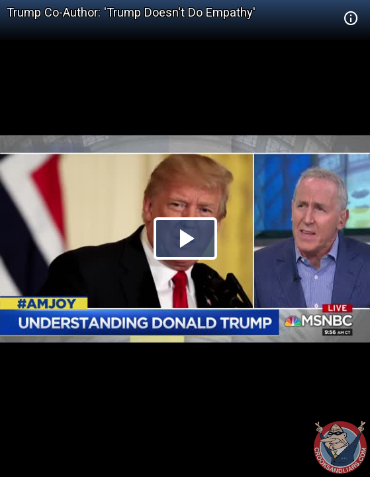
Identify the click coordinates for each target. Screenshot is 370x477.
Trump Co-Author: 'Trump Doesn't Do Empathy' (131, 12)
